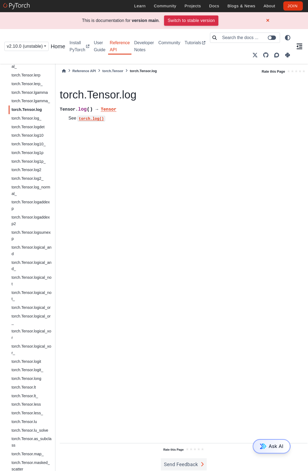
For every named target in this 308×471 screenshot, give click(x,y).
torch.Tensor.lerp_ (26, 84)
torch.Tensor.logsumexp (31, 235)
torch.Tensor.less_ (27, 413)
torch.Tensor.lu (24, 421)
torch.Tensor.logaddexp (30, 205)
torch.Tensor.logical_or (31, 307)
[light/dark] (287, 37)
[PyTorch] (17, 6)
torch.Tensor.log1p (27, 152)
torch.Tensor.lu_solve (29, 430)
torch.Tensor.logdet (28, 127)
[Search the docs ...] (249, 38)
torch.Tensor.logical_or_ (31, 319)
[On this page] (299, 46)
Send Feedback (181, 464)
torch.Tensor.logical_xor (31, 334)
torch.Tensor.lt (23, 387)
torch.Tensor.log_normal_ (30, 190)
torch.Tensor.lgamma (29, 92)
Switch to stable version (191, 20)
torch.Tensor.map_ (27, 454)
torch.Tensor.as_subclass (31, 442)
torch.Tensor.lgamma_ (30, 101)
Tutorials (193, 42)
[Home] (64, 71)
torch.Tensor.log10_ (28, 144)
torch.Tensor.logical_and (31, 250)
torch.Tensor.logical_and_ (31, 265)
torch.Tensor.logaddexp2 (30, 220)
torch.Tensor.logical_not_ (31, 295)
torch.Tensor (112, 71)
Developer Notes (144, 46)
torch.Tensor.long (26, 378)
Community (169, 42)
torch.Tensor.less (26, 404)
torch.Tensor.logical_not (31, 280)
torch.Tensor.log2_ (27, 178)
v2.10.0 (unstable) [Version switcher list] (25, 46)
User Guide (99, 46)
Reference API (120, 46)
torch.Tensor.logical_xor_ (31, 349)
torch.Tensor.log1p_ (28, 161)
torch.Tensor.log (26, 109)
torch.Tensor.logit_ (27, 370)
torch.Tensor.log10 (27, 135)
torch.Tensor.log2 (26, 170)
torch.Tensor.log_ (26, 118)
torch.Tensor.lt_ (24, 396)
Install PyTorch (77, 46)
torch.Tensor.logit (26, 361)
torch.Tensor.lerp (25, 75)
